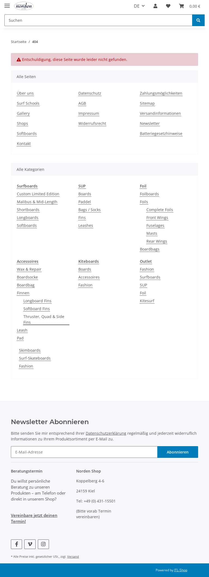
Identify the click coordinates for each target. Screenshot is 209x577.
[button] (155, 6)
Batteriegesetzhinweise (161, 133)
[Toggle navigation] (7, 3)
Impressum (88, 113)
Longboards (27, 217)
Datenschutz (89, 93)
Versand (73, 556)
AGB (82, 103)
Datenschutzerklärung (106, 433)
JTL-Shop (180, 570)
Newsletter (150, 123)
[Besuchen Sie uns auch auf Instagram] (43, 544)
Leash (22, 330)
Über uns (25, 93)
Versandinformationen (160, 113)
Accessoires (89, 277)
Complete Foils (159, 209)
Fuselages (155, 225)
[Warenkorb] (190, 6)
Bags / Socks (89, 209)
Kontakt (24, 143)
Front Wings (157, 217)
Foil (143, 292)
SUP (143, 285)
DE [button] (137, 6)
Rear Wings (156, 241)
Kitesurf (147, 300)
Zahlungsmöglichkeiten (161, 93)
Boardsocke (27, 277)
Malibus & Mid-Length (37, 201)
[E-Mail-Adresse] (84, 452)
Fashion (85, 285)
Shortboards (28, 209)
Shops (22, 123)
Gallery (23, 113)
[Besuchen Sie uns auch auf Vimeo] (29, 544)
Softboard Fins (36, 308)
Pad (20, 338)
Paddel (84, 201)
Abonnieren (178, 452)
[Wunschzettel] (168, 6)
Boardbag (26, 285)
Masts (151, 233)
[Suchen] (98, 20)
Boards (84, 193)
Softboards (27, 133)
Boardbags (149, 249)
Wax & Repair (29, 269)
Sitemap (147, 103)
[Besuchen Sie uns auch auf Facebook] (16, 544)
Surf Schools (28, 103)
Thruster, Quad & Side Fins (43, 319)
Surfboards (150, 277)
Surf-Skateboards (35, 358)
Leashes (85, 225)
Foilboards (149, 193)
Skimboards (30, 350)
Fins (82, 217)
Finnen (23, 292)
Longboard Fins (37, 300)
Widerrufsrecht (92, 123)
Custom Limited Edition (38, 193)
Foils (144, 201)
